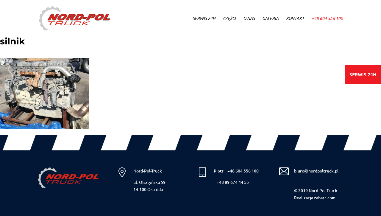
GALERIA (270, 18)
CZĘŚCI (229, 18)
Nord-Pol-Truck (147, 171)
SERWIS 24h (204, 18)
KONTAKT (295, 18)
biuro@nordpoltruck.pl (316, 171)
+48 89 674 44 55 (233, 182)
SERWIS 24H (363, 74)
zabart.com (324, 198)
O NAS (249, 18)
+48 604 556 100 (327, 18)
